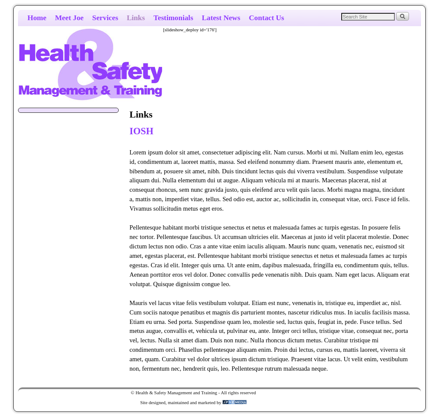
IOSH (141, 131)
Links (136, 18)
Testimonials (173, 18)
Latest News (221, 18)
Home (36, 18)
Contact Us (266, 18)
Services (105, 18)
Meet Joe (69, 18)
